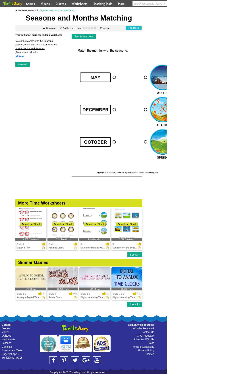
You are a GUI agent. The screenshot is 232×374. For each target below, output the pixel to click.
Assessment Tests (12, 350)
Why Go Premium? (143, 328)
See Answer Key (83, 36)
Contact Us (148, 332)
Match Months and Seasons (30, 48)
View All (22, 64)
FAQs (151, 342)
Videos (6, 332)
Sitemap (149, 354)
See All (135, 254)
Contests (7, 346)
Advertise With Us (144, 339)
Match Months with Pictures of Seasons (36, 44)
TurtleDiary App (12, 357)
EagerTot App (10, 354)
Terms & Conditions (143, 346)
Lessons (6, 342)
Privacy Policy (146, 350)
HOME (18, 10)
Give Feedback (145, 335)
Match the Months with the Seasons (34, 41)
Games (6, 328)
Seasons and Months (26, 52)
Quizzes (6, 335)
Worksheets (8, 339)
